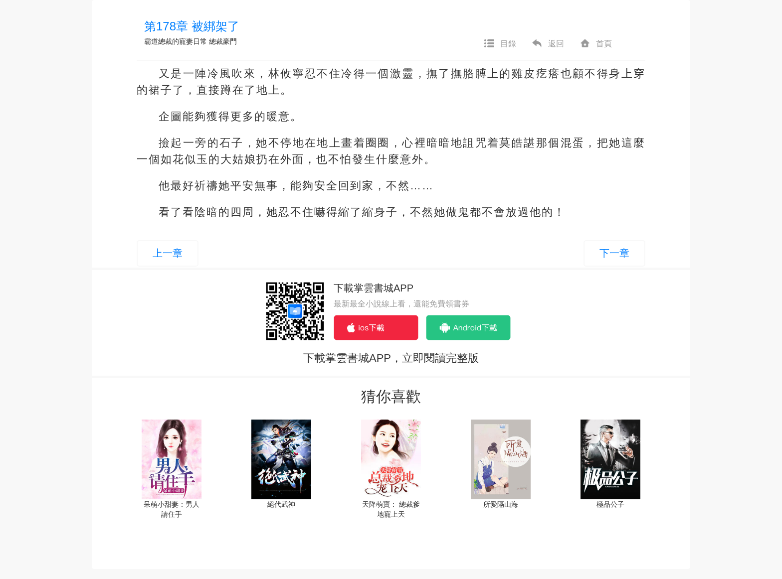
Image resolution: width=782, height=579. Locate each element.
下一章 (614, 253)
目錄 (499, 44)
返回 (547, 44)
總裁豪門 (223, 41)
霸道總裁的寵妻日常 (176, 41)
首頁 (595, 44)
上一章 (168, 253)
